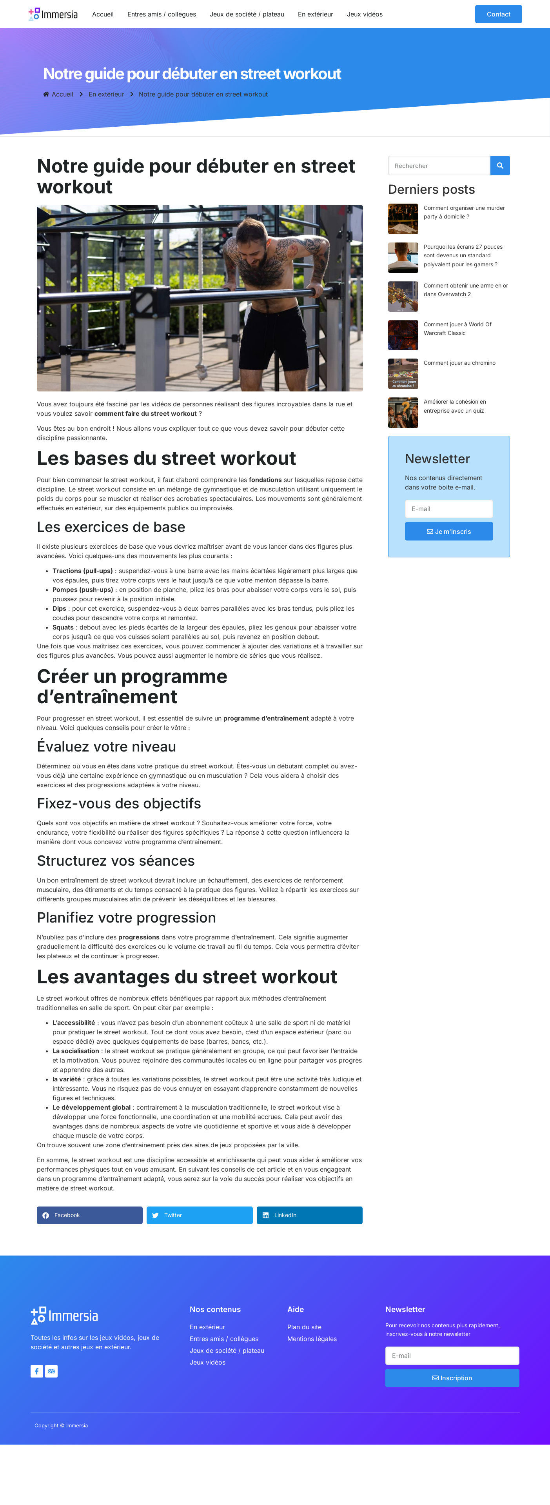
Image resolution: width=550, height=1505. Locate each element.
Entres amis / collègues (161, 14)
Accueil (103, 14)
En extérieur (315, 14)
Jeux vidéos (365, 14)
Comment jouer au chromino (462, 362)
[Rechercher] (502, 165)
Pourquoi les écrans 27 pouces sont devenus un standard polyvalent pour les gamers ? (465, 255)
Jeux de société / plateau (247, 14)
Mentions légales (312, 1339)
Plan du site (304, 1327)
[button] (90, 1215)
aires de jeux (213, 1145)
